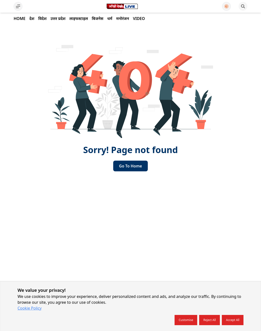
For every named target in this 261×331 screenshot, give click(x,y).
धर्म (109, 18)
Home (19, 18)
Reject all (209, 320)
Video (139, 18)
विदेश (42, 18)
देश (31, 18)
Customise (186, 320)
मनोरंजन (122, 18)
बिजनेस (97, 18)
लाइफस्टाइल (78, 18)
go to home (130, 166)
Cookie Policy (30, 308)
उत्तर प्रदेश (57, 18)
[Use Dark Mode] (226, 6)
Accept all (232, 320)
